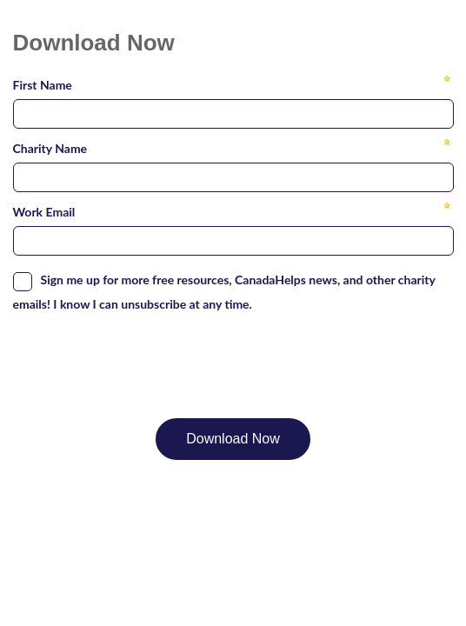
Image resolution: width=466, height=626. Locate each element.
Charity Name (50, 148)
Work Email (44, 211)
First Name (42, 84)
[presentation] (145, 356)
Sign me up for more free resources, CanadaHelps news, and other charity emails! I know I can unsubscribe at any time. (224, 291)
